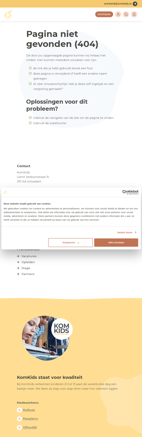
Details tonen (124, 232)
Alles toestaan (116, 242)
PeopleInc (30, 419)
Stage (25, 268)
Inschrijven (104, 14)
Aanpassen (70, 242)
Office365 (30, 427)
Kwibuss (29, 410)
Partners (27, 274)
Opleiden (28, 262)
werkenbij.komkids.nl (117, 3)
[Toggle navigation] (134, 14)
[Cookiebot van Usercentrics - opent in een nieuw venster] (124, 192)
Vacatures (28, 256)
